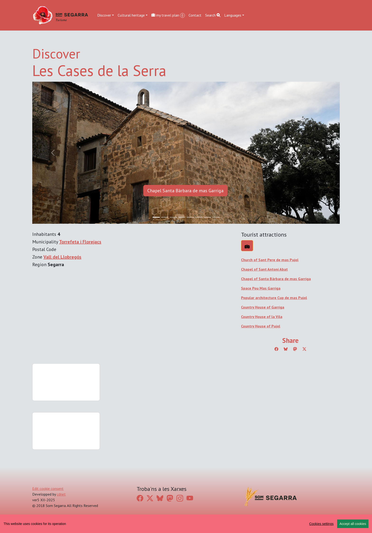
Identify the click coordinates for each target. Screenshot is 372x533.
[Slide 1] (164, 217)
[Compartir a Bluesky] (286, 349)
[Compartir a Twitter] (304, 349)
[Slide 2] (173, 217)
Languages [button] (232, 15)
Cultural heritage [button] (131, 15)
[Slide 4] (190, 217)
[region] (186, 524)
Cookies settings (321, 524)
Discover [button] (104, 15)
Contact (195, 15)
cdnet (61, 494)
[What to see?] (247, 245)
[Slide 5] (198, 217)
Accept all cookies (352, 524)
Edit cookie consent (48, 488)
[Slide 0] (156, 217)
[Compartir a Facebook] (276, 349)
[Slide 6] (207, 217)
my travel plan (168, 15)
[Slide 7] (215, 217)
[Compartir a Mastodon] (295, 349)
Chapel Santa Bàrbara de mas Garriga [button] (185, 191)
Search (212, 15)
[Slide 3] (181, 217)
